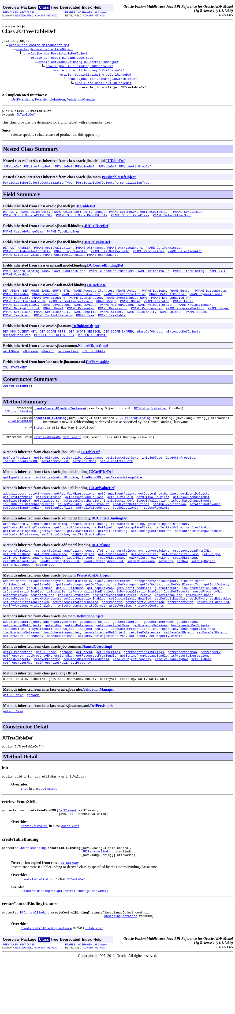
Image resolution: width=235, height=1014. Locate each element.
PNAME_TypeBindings (63, 237)
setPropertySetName (165, 678)
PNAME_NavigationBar (194, 317)
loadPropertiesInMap (197, 669)
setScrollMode (84, 483)
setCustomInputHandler (22, 534)
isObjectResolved (92, 669)
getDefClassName (16, 585)
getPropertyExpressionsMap (49, 699)
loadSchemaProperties (61, 674)
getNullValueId (120, 521)
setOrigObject (203, 593)
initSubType (152, 479)
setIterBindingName (88, 564)
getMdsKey (53, 665)
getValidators (46, 526)
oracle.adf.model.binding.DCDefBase (62, 58)
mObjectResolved (16, 351)
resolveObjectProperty (132, 703)
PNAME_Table (196, 326)
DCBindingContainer (150, 427)
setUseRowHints (156, 534)
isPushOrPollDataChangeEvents (28, 530)
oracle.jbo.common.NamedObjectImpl (39, 45)
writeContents (70, 644)
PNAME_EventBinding (48, 309)
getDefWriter (151, 619)
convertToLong (157, 581)
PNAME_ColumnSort (34, 216)
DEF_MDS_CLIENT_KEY (19, 347)
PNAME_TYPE (217, 279)
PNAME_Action (127, 300)
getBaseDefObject (94, 661)
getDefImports (97, 619)
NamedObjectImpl (93, 362)
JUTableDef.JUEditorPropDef (27, 169)
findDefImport (192, 614)
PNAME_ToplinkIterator (53, 330)
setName (84, 678)
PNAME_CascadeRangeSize (23, 237)
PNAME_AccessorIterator (92, 300)
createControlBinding (48, 551)
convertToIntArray (126, 581)
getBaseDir (43, 619)
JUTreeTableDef (16, 404)
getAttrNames (40, 517)
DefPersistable (22, 100)
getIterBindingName (19, 559)
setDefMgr (198, 636)
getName (66, 695)
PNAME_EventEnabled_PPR (171, 309)
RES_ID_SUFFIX (93, 368)
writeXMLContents (149, 644)
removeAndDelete (168, 631)
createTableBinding (50, 437)
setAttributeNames (205, 530)
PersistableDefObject (119, 180)
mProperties (68, 368)
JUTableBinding (20, 441)
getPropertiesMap (182, 695)
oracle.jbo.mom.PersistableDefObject (56, 54)
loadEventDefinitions (131, 530)
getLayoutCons (51, 559)
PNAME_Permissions (148, 258)
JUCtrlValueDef (97, 248)
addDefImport (14, 614)
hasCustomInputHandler (81, 526)
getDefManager (124, 619)
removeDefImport (199, 631)
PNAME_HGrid (130, 313)
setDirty (165, 593)
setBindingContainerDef (151, 559)
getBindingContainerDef (167, 551)
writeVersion (120, 644)
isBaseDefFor (14, 669)
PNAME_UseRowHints (102, 262)
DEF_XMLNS (11, 300)
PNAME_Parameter (80, 321)
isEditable (56, 627)
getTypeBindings (16, 500)
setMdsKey (35, 678)
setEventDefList (58, 534)
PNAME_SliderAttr (140, 326)
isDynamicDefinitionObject (51, 669)
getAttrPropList (16, 479)
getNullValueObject (152, 521)
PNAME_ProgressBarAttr (185, 321)
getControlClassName (71, 555)
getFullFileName (69, 623)
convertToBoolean (17, 581)
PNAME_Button (180, 300)
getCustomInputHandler (157, 517)
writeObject (95, 644)
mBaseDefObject (149, 347)
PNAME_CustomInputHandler (111, 279)
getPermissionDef (112, 585)
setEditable (220, 636)
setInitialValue (55, 564)
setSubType (45, 598)
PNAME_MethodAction (116, 317)
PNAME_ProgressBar (146, 321)
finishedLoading (16, 619)
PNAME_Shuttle (84, 326)
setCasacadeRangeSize (123, 500)
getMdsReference (79, 665)
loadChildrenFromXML (20, 483)
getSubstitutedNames (133, 623)
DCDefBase (96, 294)
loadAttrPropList (180, 479)
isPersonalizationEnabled (91, 627)
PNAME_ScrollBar (16, 326)
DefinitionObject (85, 341)
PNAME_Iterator (156, 313)
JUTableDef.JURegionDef (74, 169)
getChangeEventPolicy (116, 517)
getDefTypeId (104, 555)
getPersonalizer (144, 585)
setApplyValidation (169, 530)
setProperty (112, 640)
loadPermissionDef (47, 589)
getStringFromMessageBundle (144, 699)
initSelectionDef (118, 526)
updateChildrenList (213, 640)
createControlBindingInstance (59, 427)
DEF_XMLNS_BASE (36, 300)
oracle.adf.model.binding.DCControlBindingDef (78, 62)
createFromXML (119, 614)
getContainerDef (126, 661)
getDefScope (187, 661)
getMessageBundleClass (84, 521)
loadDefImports (176, 627)
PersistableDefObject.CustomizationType (37, 186)
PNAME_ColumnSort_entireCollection (139, 216)
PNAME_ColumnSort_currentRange (78, 216)
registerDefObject (73, 631)
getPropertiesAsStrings (144, 695)
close (99, 614)
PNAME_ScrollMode (187, 216)
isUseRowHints (70, 530)
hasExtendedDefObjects (190, 665)
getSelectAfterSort (121, 479)
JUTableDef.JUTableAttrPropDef (124, 169)
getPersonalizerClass (180, 585)
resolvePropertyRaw (171, 703)
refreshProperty (16, 703)
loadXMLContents (80, 589)
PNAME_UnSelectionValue (63, 262)
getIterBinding (48, 521)
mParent (47, 368)
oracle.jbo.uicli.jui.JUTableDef (103, 83)
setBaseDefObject (178, 674)
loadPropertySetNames (21, 674)
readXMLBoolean (111, 589)
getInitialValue (168, 555)
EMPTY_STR (60, 300)
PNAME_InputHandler (70, 258)
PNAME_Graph (106, 313)
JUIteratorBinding (135, 437)
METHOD (52, 15)
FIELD (30, 15)
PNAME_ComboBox (45, 304)
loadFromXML (92, 500)
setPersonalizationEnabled (26, 640)
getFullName (46, 695)
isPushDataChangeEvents (191, 526)
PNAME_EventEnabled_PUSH (24, 313)
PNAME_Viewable (16, 283)
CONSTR (40, 15)
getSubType (211, 585)
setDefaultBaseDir (170, 636)
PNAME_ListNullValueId (110, 258)
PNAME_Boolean (154, 300)
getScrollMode (46, 479)
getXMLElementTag (112, 559)
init (37, 448)
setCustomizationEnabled (84, 636)
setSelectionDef (126, 534)
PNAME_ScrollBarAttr (51, 326)
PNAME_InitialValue (152, 279)
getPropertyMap (100, 623)
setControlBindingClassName (198, 559)
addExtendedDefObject (21, 661)
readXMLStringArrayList (60, 593)
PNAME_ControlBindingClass (26, 279)
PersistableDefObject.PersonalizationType (112, 186)
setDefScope (13, 678)
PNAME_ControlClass (68, 279)
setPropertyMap (180, 640)
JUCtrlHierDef (96, 231)
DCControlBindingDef (105, 273)
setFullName (201, 703)
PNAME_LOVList (84, 317)
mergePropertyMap (207, 627)
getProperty (211, 695)
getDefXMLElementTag (183, 619)
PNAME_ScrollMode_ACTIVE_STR (27, 220)
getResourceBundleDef (191, 521)
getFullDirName (39, 623)
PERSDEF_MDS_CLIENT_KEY (54, 351)
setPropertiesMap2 (51, 707)
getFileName (13, 623)
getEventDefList (194, 517)
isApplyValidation (152, 526)
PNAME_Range (218, 321)
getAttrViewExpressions (74, 517)
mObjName (30, 368)
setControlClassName (20, 564)
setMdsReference (60, 678)
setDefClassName (141, 593)
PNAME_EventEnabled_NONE (126, 309)
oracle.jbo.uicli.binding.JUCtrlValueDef (88, 71)
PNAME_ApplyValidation (53, 254)
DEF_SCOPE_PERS (52, 347)
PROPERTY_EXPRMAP (92, 351)
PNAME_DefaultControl (167, 304)
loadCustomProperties (129, 669)
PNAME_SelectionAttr (185, 258)
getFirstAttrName (17, 521)
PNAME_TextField (16, 330)
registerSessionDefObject (114, 631)
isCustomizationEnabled (202, 623)
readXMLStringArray (19, 593)
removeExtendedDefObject (104, 674)
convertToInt (96, 581)
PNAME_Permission (112, 321)
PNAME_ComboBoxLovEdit (81, 304)
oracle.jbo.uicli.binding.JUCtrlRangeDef (95, 75)
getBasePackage (69, 619)
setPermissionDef (17, 598)
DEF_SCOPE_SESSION (84, 347)
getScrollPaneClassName (82, 479)
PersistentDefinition (50, 100)
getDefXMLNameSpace (50, 585)
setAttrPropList (55, 483)
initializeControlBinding (56, 500)
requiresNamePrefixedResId (86, 703)
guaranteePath (166, 623)
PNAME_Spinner (170, 326)
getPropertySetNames (150, 665)
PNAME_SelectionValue (21, 262)
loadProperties (164, 669)
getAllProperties (17, 695)
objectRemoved (15, 631)
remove (145, 631)
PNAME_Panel (53, 321)
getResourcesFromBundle (96, 699)
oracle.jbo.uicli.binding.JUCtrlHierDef (102, 79)
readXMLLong (159, 589)
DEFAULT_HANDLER (16, 254)
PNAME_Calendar (16, 304)
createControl (15, 551)
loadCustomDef (97, 530)
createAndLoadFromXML (191, 581)
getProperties (108, 695)
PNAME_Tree (85, 330)
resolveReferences (144, 674)
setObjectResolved (110, 678)
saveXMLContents (46, 636)
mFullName (11, 368)
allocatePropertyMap (46, 614)
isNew (24, 589)
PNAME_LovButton (55, 317)
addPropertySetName (59, 661)
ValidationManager (81, 100)
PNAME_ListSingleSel (20, 317)
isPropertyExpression (189, 699)
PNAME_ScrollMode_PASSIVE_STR (81, 220)
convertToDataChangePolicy (59, 581)
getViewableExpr (80, 559)
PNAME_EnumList (16, 309)
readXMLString (185, 589)
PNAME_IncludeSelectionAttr (27, 258)
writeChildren (42, 644)
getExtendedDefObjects (22, 665)
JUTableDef (25, 116)
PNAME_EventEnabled (85, 309)
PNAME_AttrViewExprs (124, 254)
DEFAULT (9, 216)
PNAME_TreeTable (112, 330)
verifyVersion (15, 644)
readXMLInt (136, 589)
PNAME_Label (183, 313)
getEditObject (216, 619)
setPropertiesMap (17, 707)
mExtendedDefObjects (183, 347)
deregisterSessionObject (156, 614)
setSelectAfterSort (116, 483)
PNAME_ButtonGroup (210, 300)
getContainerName (158, 661)
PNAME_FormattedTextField (71, 313)
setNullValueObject (92, 534)
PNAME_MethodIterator (154, 317)
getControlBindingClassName (27, 555)
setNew (182, 593)
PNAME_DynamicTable (206, 304)
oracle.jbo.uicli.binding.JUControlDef (79, 67)
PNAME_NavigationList (21, 321)
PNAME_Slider (111, 326)
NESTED (20, 15)
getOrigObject (82, 585)
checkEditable (79, 614)
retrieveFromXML (47, 458)
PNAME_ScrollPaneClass (130, 220)
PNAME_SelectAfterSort (172, 220)
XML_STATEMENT (15, 385)
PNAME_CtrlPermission (163, 254)
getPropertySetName (112, 665)
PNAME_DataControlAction (124, 304)
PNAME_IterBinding (188, 279)
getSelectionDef (16, 526)
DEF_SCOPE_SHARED (118, 347)
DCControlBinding (18, 431)
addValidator (14, 517)
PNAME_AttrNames (90, 254)
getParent (84, 695)
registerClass (42, 631)
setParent (137, 678)
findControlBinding (127, 551)
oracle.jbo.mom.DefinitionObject (44, 50)
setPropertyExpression (145, 640)
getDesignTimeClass (134, 555)
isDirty (9, 589)
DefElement (72, 458)
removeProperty (16, 636)
